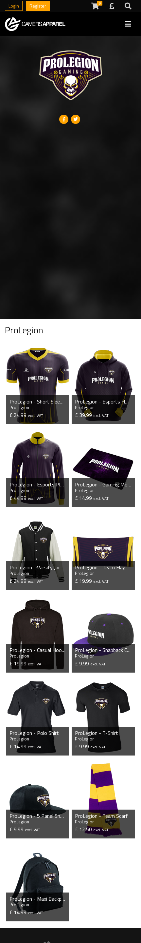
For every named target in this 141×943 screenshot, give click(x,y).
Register (37, 5)
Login (14, 5)
